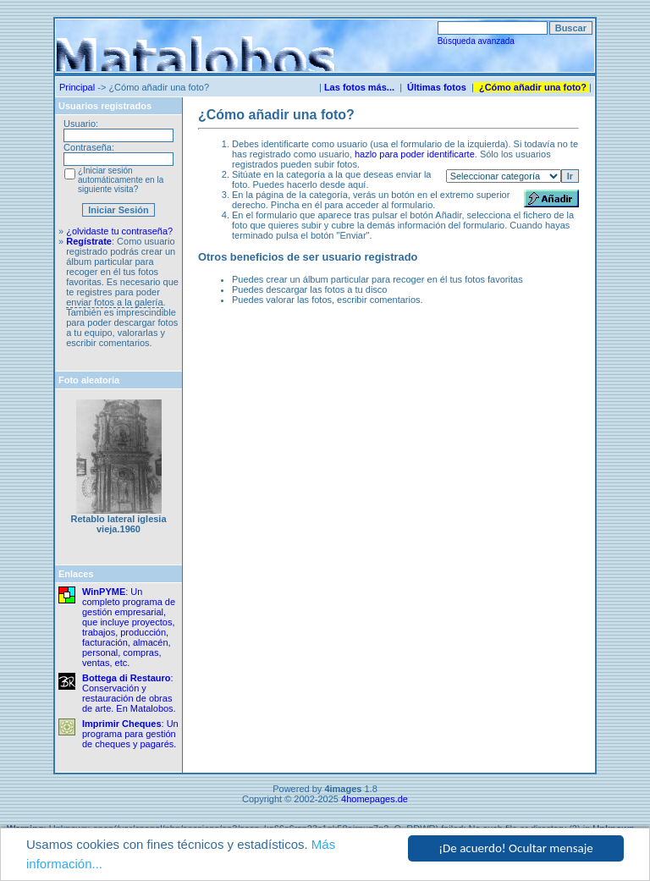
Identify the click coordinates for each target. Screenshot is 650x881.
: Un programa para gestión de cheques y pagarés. (130, 734)
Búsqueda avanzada (476, 41)
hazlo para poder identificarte (415, 154)
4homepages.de (374, 799)
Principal (77, 87)
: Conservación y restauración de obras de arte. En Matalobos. (129, 693)
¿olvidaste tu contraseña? (119, 231)
